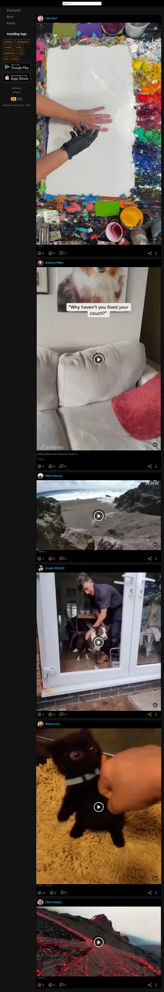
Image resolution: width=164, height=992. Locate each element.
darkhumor (9, 52)
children (8, 41)
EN (13, 99)
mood (15, 58)
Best (10, 16)
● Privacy (16, 88)
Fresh (11, 23)
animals (8, 47)
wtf (6, 58)
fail (21, 52)
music (19, 47)
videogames (22, 41)
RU (20, 99)
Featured (13, 10)
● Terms (16, 92)
